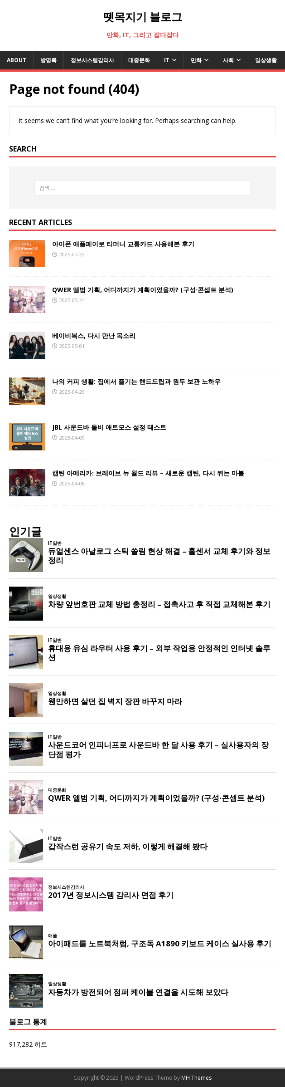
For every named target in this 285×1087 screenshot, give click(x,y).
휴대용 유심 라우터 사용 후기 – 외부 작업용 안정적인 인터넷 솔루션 (159, 653)
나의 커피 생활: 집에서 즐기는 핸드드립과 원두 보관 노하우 (136, 381)
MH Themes (196, 1078)
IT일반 (55, 543)
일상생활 (266, 60)
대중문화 (139, 60)
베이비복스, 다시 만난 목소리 (93, 335)
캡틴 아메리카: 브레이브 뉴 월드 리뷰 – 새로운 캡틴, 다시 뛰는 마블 (148, 473)
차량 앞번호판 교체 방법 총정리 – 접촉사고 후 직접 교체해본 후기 (159, 604)
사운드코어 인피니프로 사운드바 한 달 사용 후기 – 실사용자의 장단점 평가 (158, 749)
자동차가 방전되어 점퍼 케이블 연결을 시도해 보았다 (138, 992)
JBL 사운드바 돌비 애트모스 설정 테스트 (109, 427)
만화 (196, 60)
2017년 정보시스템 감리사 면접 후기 (111, 895)
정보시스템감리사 (92, 60)
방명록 (48, 60)
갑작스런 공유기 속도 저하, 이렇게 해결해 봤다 (128, 846)
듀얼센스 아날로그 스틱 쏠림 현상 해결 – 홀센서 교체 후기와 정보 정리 (159, 556)
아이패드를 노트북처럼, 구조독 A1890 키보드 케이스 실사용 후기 (159, 943)
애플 (52, 936)
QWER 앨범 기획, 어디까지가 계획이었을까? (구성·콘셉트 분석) (142, 289)
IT (166, 60)
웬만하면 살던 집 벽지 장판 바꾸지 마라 (115, 701)
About (16, 60)
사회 (228, 60)
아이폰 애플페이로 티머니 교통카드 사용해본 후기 (123, 244)
